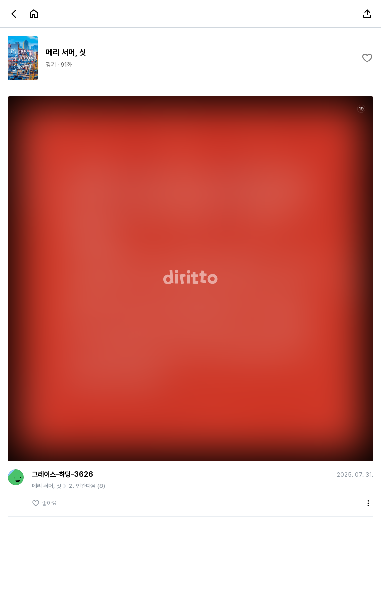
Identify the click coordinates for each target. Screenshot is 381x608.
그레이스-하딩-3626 (62, 474)
